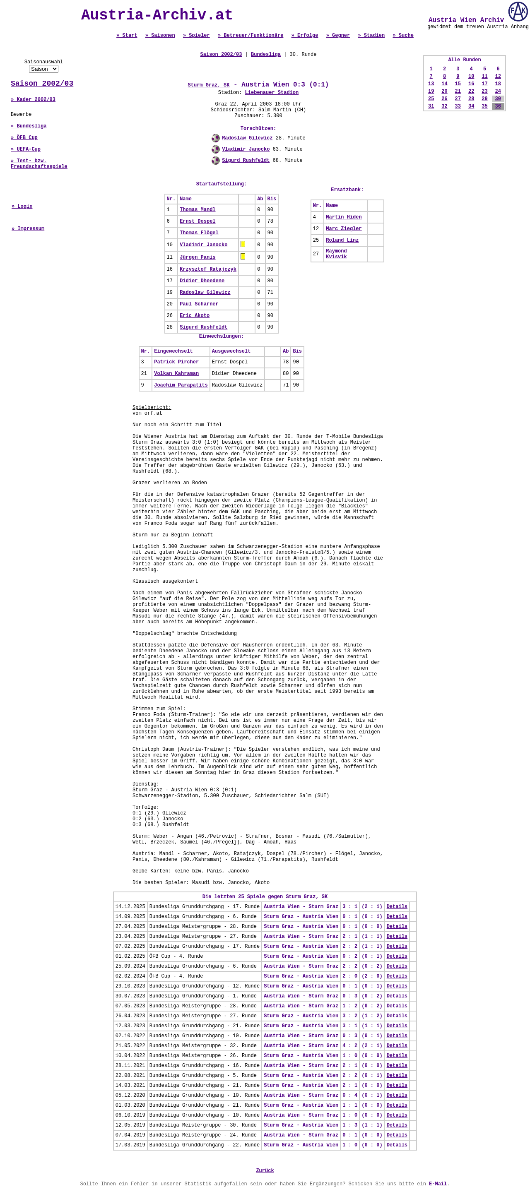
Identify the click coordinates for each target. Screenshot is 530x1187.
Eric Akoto (195, 316)
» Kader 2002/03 (33, 100)
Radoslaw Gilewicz (247, 138)
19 (431, 91)
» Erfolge (305, 35)
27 (458, 99)
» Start (126, 35)
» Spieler (196, 35)
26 (444, 99)
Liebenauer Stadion (272, 93)
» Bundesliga (28, 126)
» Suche (403, 35)
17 (484, 84)
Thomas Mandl (197, 210)
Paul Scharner (199, 304)
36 (498, 106)
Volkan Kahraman (176, 374)
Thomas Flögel (199, 233)
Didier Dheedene (202, 281)
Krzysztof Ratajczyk (208, 269)
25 (431, 99)
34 (471, 106)
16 (471, 84)
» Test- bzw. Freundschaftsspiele (39, 164)
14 (444, 84)
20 (444, 91)
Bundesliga (266, 55)
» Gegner (338, 35)
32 (444, 106)
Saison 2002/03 (42, 83)
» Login (22, 206)
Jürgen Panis (197, 257)
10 (471, 76)
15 (458, 84)
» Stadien (371, 35)
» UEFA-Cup (26, 149)
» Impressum (28, 229)
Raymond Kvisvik (336, 254)
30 (498, 99)
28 (471, 99)
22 (471, 91)
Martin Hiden (343, 217)
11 (484, 76)
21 (458, 91)
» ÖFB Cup (24, 138)
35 (484, 106)
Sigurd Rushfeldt (246, 160)
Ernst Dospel (197, 221)
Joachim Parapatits (181, 385)
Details (397, 907)
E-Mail (438, 1184)
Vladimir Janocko (246, 149)
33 (458, 106)
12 (498, 76)
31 (431, 106)
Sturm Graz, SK (209, 85)
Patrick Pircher (176, 362)
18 (498, 84)
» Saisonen (160, 35)
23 (484, 91)
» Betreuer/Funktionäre (250, 35)
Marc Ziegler (343, 229)
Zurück (265, 1171)
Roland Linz (342, 240)
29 (484, 99)
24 (498, 91)
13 (431, 84)
